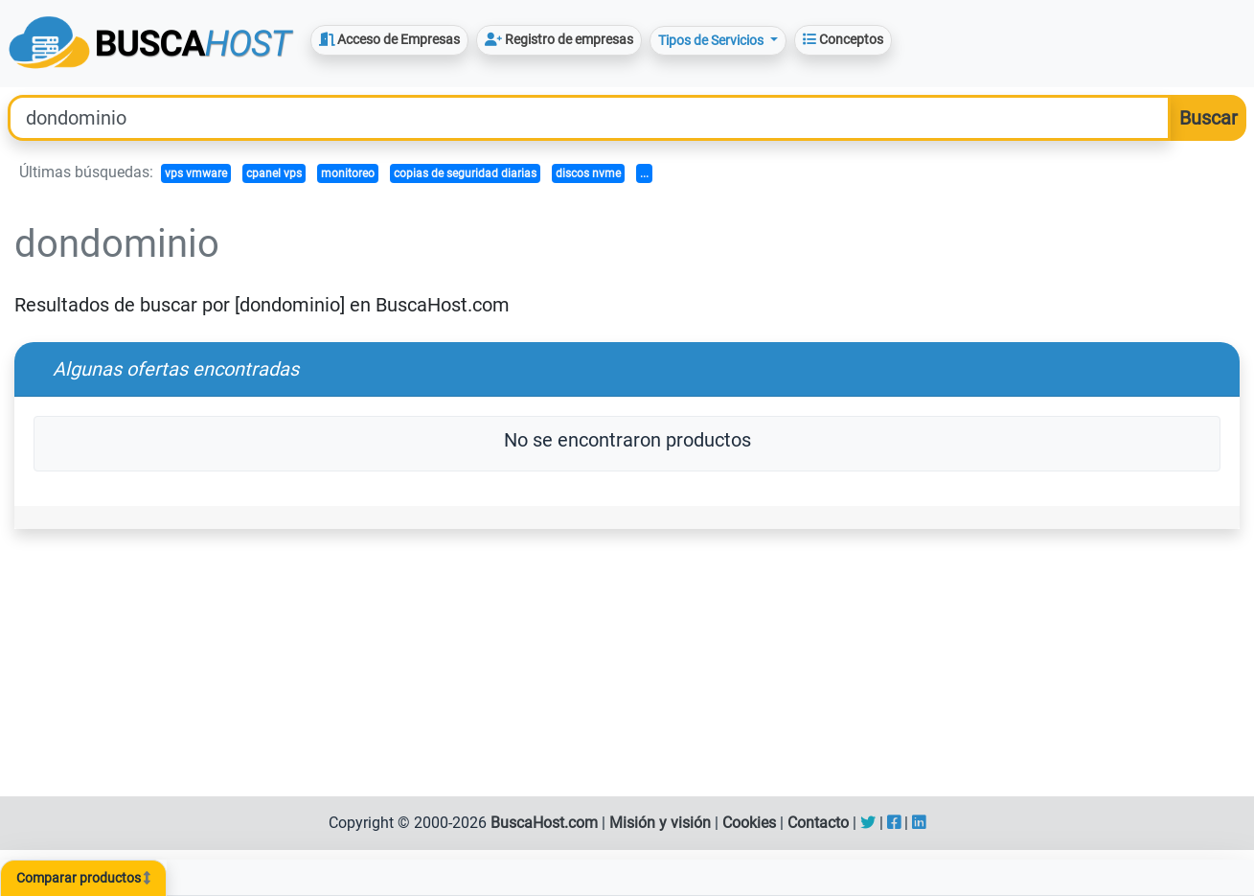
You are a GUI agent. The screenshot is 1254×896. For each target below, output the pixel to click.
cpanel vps (274, 173)
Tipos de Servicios (712, 40)
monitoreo (348, 173)
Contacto (818, 823)
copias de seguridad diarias (465, 173)
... (644, 173)
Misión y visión (660, 823)
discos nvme (588, 173)
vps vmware (196, 173)
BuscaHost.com (544, 823)
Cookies (749, 823)
